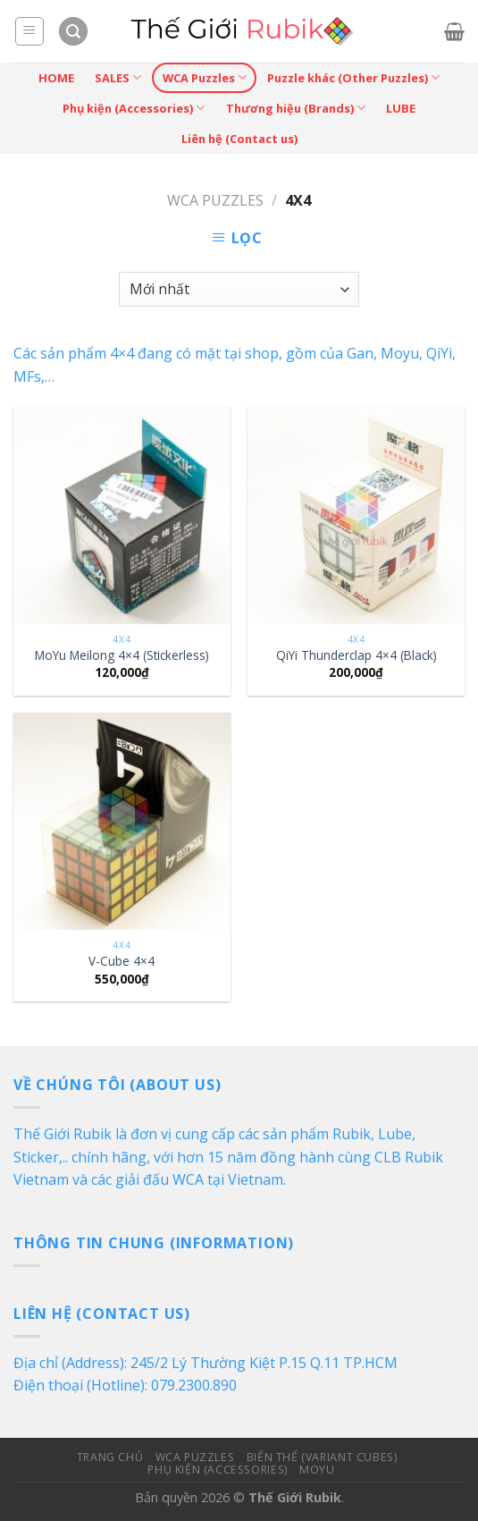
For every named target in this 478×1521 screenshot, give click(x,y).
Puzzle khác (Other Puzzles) (353, 77)
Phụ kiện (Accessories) (134, 107)
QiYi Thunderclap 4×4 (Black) (356, 655)
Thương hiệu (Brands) (295, 107)
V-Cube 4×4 (121, 961)
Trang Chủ (110, 1457)
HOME (56, 78)
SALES (118, 77)
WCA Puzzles (205, 77)
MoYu (316, 1469)
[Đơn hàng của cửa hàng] (239, 289)
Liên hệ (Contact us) (239, 139)
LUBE (400, 108)
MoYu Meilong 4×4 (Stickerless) (122, 655)
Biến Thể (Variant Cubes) (322, 1457)
